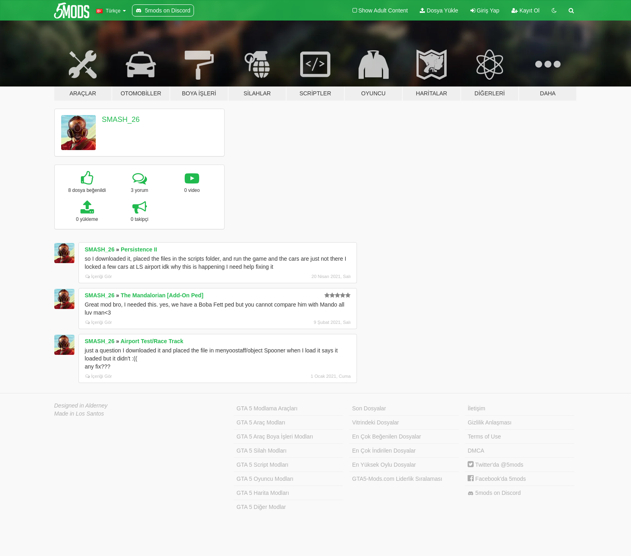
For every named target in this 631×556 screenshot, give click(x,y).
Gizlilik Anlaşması (489, 422)
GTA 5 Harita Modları (263, 493)
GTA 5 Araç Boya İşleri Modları (275, 436)
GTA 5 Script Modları (263, 464)
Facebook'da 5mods (497, 478)
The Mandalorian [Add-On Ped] (162, 295)
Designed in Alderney (81, 405)
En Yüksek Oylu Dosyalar (384, 464)
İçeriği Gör (98, 276)
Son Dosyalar (369, 408)
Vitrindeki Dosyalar (375, 422)
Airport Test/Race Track (151, 341)
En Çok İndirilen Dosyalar (384, 450)
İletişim (476, 408)
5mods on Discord (494, 493)
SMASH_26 (121, 119)
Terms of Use (484, 436)
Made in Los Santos (79, 413)
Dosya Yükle (439, 10)
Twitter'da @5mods (495, 464)
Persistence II (139, 249)
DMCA (476, 450)
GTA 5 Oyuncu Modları (265, 479)
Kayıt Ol (525, 10)
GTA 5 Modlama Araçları (267, 408)
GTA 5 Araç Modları (261, 422)
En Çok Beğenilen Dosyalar (386, 436)
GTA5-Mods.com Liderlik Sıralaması (397, 479)
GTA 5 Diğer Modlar (261, 507)
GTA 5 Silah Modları (262, 450)
